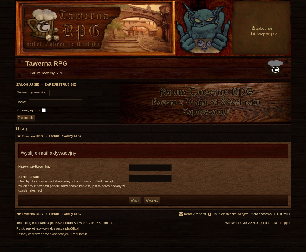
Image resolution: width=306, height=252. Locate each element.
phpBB (55, 223)
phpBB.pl (72, 228)
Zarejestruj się (60, 84)
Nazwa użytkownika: (34, 166)
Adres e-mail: (28, 177)
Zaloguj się (27, 84)
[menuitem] (261, 28)
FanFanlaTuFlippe (276, 223)
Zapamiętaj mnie (31, 110)
